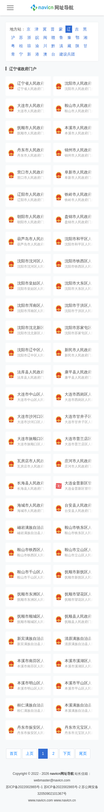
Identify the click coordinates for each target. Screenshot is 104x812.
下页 (67, 753)
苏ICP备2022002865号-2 (62, 787)
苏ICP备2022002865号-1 (24, 787)
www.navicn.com (40, 800)
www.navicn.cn (65, 800)
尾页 (83, 753)
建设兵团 (67, 54)
